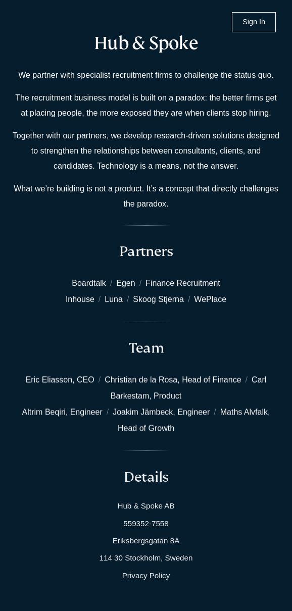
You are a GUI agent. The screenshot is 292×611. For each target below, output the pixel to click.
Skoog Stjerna (158, 299)
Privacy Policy (146, 575)
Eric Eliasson (49, 379)
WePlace (210, 299)
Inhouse (80, 299)
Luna (114, 299)
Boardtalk (89, 283)
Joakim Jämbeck (143, 412)
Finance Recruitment (182, 283)
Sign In (253, 22)
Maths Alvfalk (244, 412)
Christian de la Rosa (141, 379)
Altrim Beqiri (44, 412)
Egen (125, 283)
